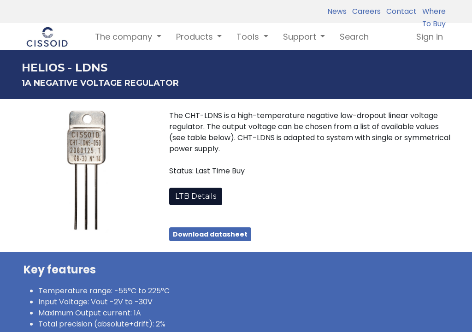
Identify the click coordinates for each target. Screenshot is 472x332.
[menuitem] (354, 36)
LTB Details (195, 196)
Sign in (429, 36)
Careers (364, 11)
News (337, 11)
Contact (400, 11)
